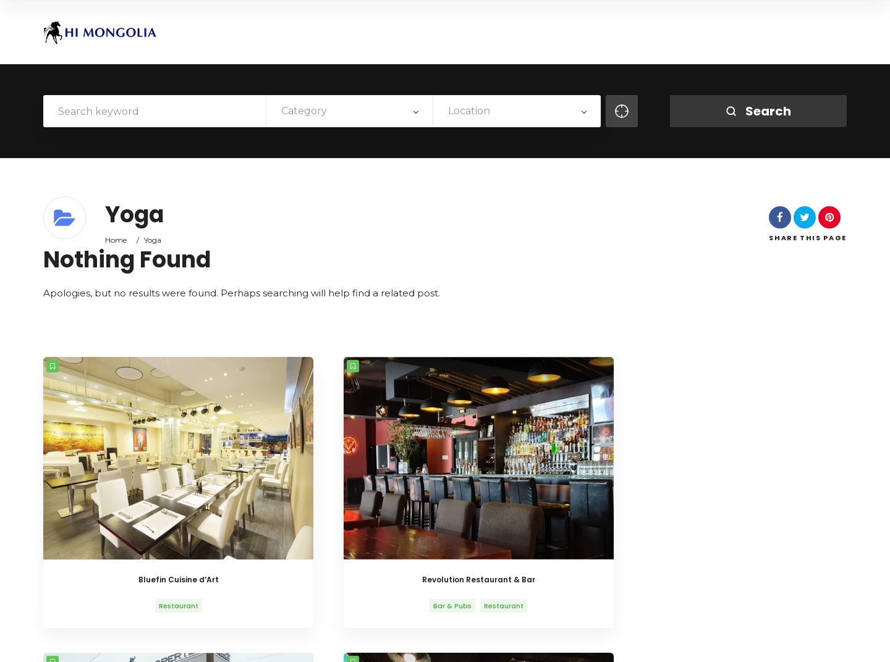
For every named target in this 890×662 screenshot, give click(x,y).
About (555, 642)
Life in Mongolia (654, 642)
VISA (742, 642)
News (708, 642)
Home (116, 240)
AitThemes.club (253, 642)
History (596, 642)
